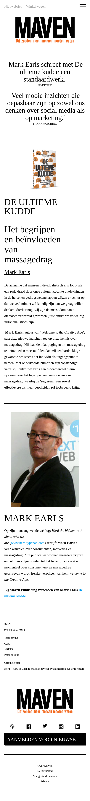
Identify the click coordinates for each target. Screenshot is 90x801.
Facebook (29, 726)
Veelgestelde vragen (45, 776)
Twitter (45, 725)
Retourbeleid (45, 770)
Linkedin (77, 726)
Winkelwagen (36, 6)
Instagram (61, 726)
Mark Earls (17, 272)
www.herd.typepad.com (28, 543)
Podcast (12, 726)
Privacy (45, 781)
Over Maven (45, 765)
